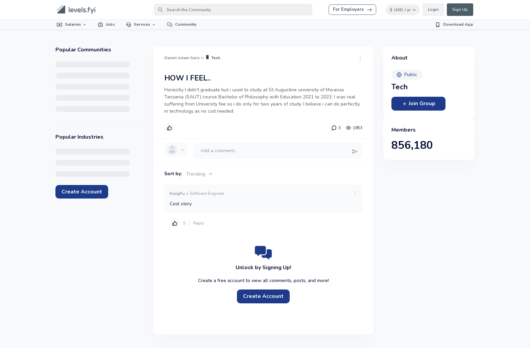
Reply (198, 223)
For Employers (352, 9)
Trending (200, 174)
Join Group (418, 103)
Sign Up (460, 9)
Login (433, 9)
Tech (215, 58)
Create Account (82, 191)
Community (181, 24)
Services (141, 24)
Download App (454, 24)
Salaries (72, 24)
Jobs (106, 24)
